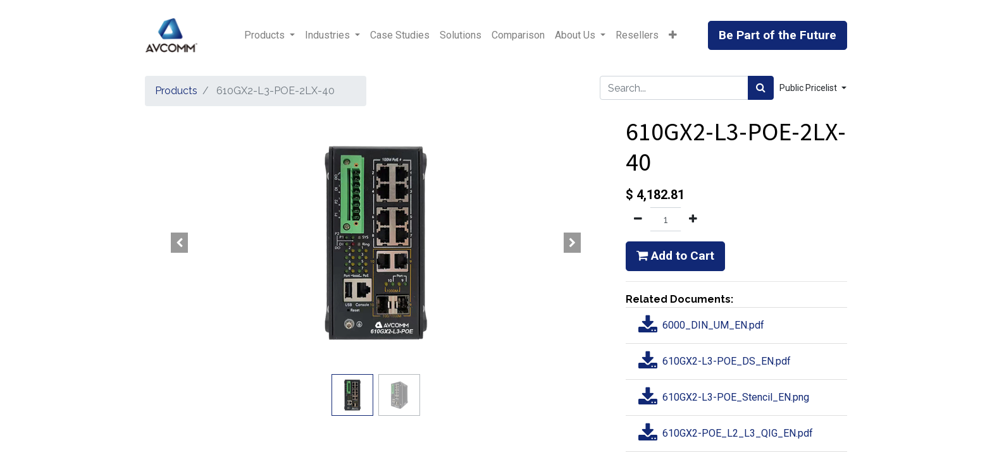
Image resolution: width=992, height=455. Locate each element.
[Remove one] (638, 219)
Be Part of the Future (777, 35)
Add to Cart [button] (675, 255)
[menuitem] (400, 35)
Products (176, 91)
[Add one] (693, 219)
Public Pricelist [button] (809, 88)
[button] (673, 35)
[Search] (761, 88)
